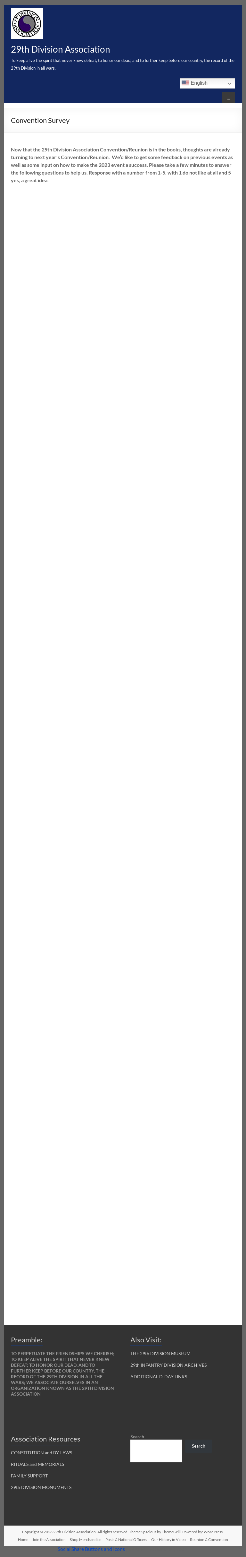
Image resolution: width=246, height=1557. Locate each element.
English (195, 83)
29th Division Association (60, 49)
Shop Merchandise (85, 1539)
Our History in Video (168, 1539)
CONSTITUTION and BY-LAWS (41, 1452)
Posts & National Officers (126, 1539)
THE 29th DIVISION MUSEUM (160, 1353)
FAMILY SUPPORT (29, 1475)
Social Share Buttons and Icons (91, 1549)
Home (23, 1539)
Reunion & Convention (209, 1539)
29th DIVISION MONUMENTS (41, 1487)
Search (137, 1436)
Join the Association (49, 1539)
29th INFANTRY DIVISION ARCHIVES (168, 1365)
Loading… (113, 744)
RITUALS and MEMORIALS (37, 1464)
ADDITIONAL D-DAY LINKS (158, 1376)
